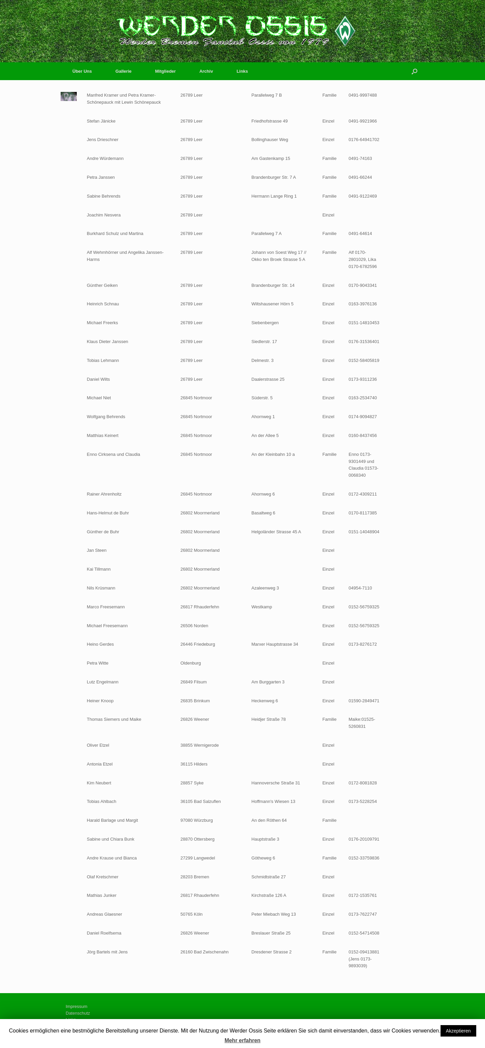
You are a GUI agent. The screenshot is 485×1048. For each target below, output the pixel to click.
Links (242, 71)
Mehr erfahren (243, 1040)
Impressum (76, 1006)
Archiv (206, 71)
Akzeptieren (458, 1031)
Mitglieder (165, 71)
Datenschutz (78, 1013)
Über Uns (82, 71)
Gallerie (124, 71)
